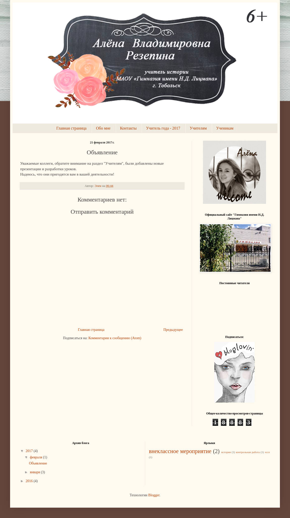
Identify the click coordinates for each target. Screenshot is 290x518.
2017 (30, 451)
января (35, 472)
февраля (36, 457)
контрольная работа (248, 452)
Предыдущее (173, 330)
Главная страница (71, 128)
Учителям (198, 128)
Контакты (128, 128)
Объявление (38, 463)
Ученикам (224, 128)
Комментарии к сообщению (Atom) (115, 338)
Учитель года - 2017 (163, 128)
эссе (267, 452)
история (226, 452)
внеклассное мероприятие (180, 451)
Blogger (153, 495)
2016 (30, 481)
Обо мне (103, 128)
